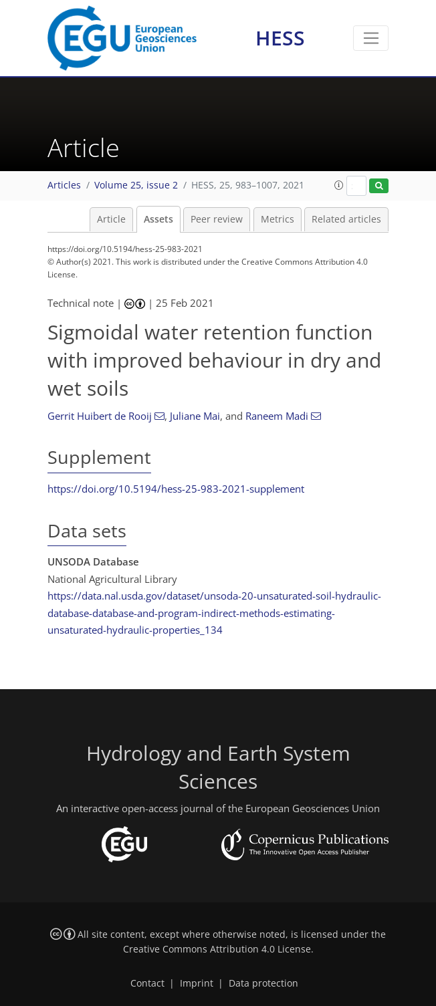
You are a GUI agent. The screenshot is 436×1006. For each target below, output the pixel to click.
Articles (64, 185)
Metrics (277, 219)
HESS (280, 37)
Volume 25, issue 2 (136, 185)
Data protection (263, 983)
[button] (339, 185)
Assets (158, 219)
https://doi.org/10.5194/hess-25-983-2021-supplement (175, 488)
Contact (147, 983)
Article (111, 219)
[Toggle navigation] (371, 38)
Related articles (346, 219)
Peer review (217, 219)
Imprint (196, 983)
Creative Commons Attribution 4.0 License (217, 949)
